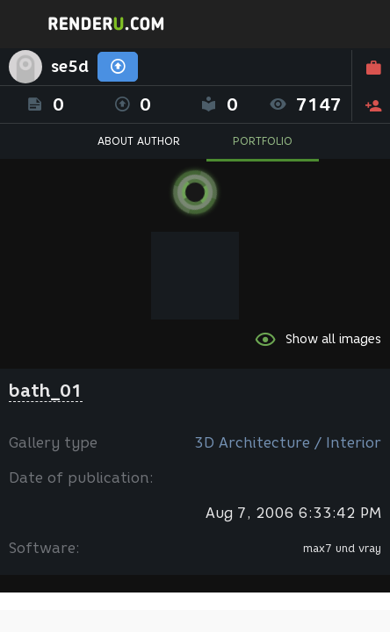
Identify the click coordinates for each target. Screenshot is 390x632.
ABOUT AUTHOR (139, 140)
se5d (70, 66)
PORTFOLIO (262, 140)
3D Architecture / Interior (287, 442)
